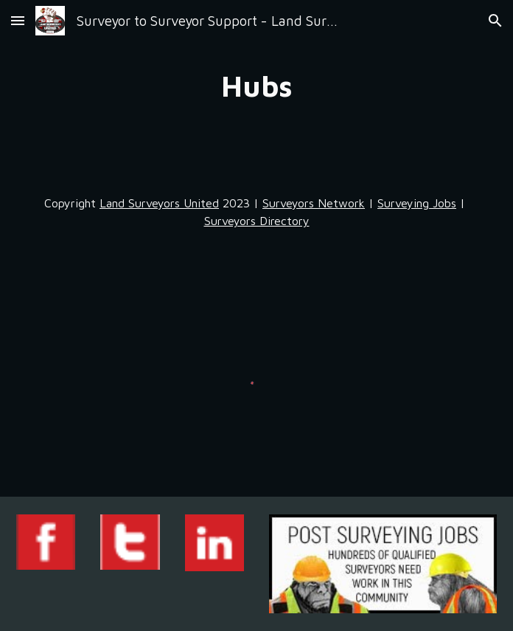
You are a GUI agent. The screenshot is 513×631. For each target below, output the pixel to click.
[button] (17, 20)
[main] (256, 85)
